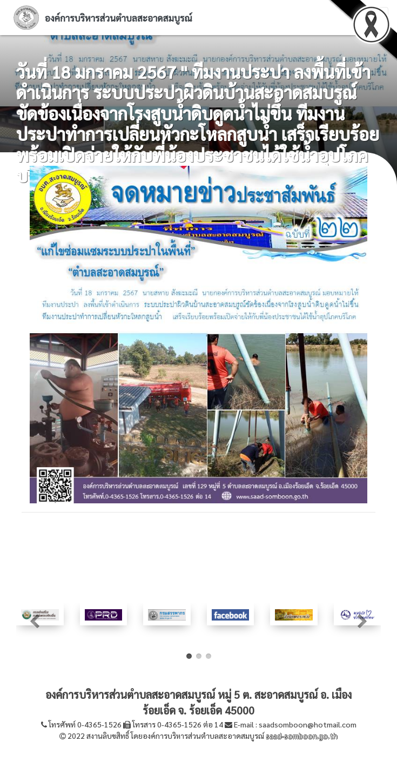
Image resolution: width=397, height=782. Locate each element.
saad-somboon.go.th (302, 735)
